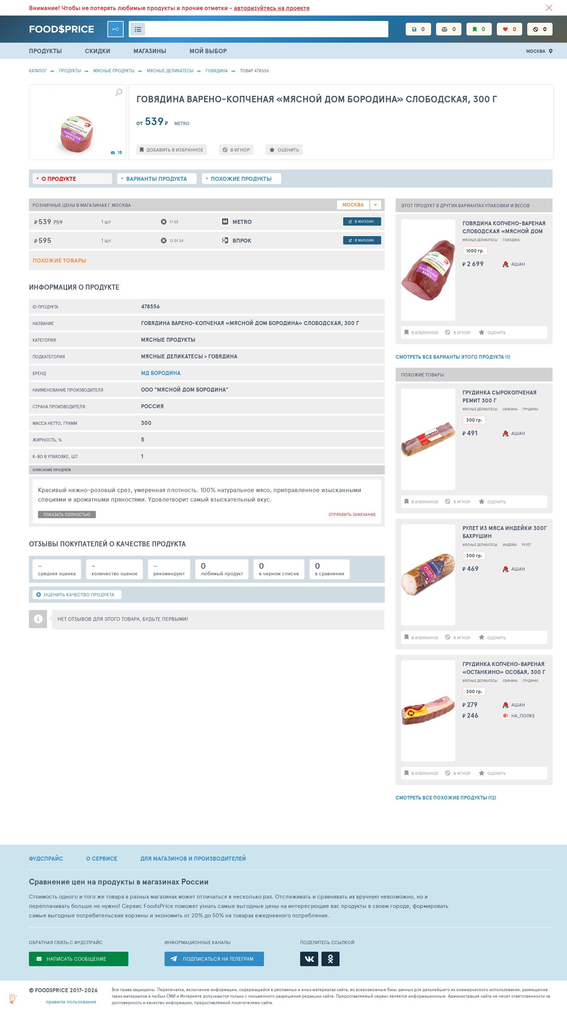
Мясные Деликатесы (170, 70)
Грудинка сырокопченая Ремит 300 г (499, 397)
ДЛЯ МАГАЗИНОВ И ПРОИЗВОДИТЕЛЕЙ (193, 858)
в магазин (361, 221)
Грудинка (530, 409)
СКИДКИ (97, 50)
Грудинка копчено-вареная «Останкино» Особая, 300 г (503, 668)
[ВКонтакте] (309, 959)
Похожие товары (59, 260)
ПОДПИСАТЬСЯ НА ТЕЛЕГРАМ (218, 958)
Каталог (38, 70)
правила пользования (71, 1001)
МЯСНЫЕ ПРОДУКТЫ (114, 70)
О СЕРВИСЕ (101, 858)
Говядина (217, 70)
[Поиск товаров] (258, 29)
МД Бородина (160, 373)
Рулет (526, 544)
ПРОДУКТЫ (45, 50)
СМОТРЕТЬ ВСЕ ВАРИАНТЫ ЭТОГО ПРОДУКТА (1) (453, 357)
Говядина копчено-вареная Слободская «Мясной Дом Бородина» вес (504, 227)
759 (58, 222)
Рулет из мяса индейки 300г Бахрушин (504, 532)
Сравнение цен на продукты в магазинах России (119, 881)
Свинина (510, 409)
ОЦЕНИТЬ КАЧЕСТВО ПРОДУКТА (75, 594)
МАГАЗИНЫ (149, 50)
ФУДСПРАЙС (46, 858)
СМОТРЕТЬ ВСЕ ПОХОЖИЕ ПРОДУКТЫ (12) (446, 797)
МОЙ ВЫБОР (208, 50)
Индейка (510, 544)
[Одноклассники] (330, 959)
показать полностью (66, 514)
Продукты (70, 70)
